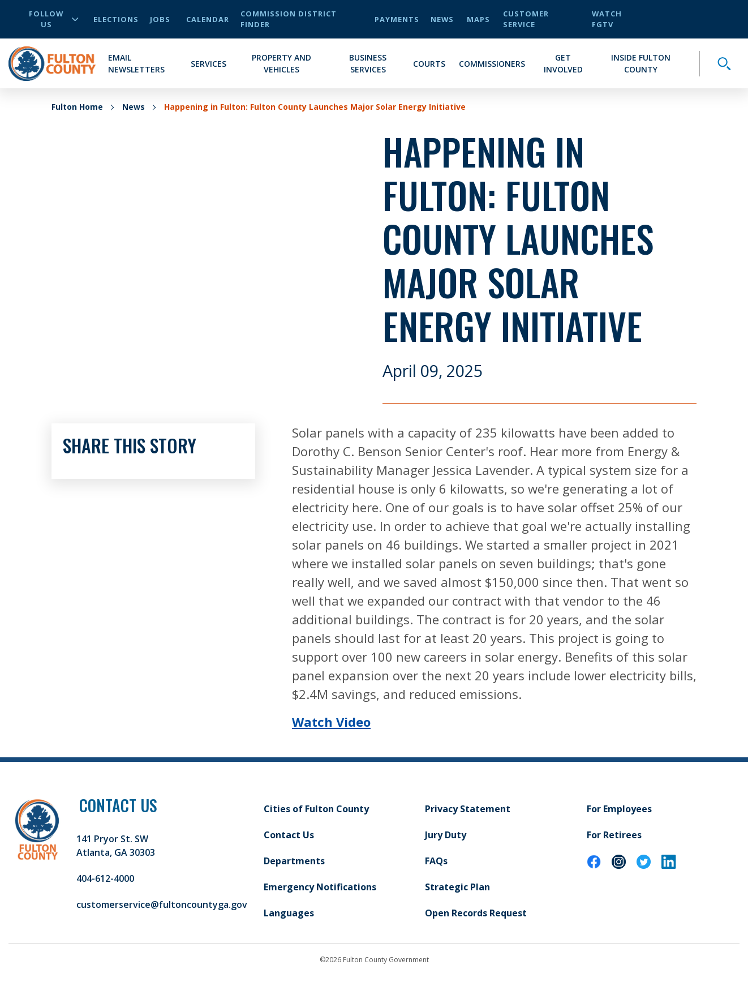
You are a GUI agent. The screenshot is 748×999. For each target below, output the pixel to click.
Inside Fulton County (640, 63)
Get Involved (563, 63)
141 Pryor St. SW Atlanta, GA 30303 (115, 846)
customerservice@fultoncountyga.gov (161, 904)
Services (208, 63)
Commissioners (492, 63)
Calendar (207, 19)
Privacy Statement (467, 809)
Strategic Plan (457, 887)
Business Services (367, 63)
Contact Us (289, 835)
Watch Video (331, 721)
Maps (478, 19)
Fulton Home (77, 106)
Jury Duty (445, 835)
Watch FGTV (607, 18)
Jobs (160, 19)
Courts (429, 63)
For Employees (619, 809)
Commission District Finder (288, 18)
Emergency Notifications (320, 887)
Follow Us (54, 18)
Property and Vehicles (281, 63)
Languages (289, 913)
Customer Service (526, 18)
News (442, 19)
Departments (294, 861)
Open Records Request (476, 913)
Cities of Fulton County (316, 809)
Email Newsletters (136, 63)
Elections (116, 19)
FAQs (436, 861)
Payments (397, 19)
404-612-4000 (105, 878)
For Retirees (614, 835)
